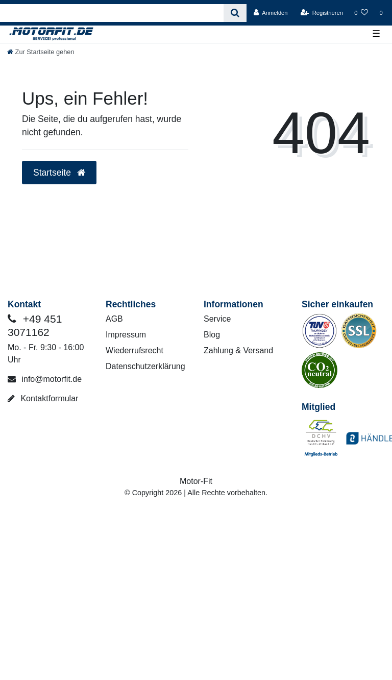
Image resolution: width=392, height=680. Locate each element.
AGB (114, 318)
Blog (212, 334)
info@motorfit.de (45, 379)
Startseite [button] (59, 172)
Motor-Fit (196, 481)
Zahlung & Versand (238, 350)
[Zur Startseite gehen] (41, 52)
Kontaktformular (43, 398)
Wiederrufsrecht (134, 350)
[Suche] (235, 13)
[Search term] (112, 13)
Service (217, 318)
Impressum (126, 334)
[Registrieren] (322, 13)
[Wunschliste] (361, 13)
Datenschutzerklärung (145, 366)
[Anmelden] (270, 13)
